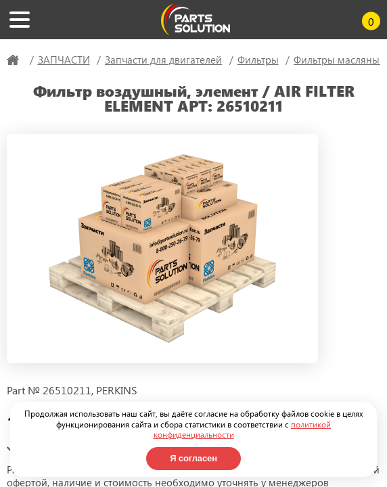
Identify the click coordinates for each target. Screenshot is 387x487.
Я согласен (193, 458)
